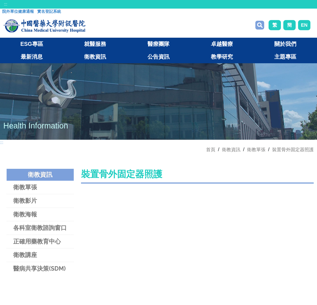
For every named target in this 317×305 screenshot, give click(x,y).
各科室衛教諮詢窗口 (40, 228)
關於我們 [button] (285, 45)
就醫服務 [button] (95, 45)
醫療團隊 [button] (158, 45)
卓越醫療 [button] (222, 45)
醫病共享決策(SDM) (39, 269)
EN (304, 25)
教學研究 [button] (222, 58)
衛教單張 (251, 150)
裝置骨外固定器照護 (291, 150)
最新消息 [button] (32, 58)
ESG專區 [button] (31, 45)
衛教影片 (25, 201)
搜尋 (259, 25)
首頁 (203, 150)
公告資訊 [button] (158, 58)
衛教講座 (25, 256)
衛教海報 (25, 215)
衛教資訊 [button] (95, 58)
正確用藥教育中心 (37, 242)
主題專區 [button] (285, 58)
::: (5, 4)
